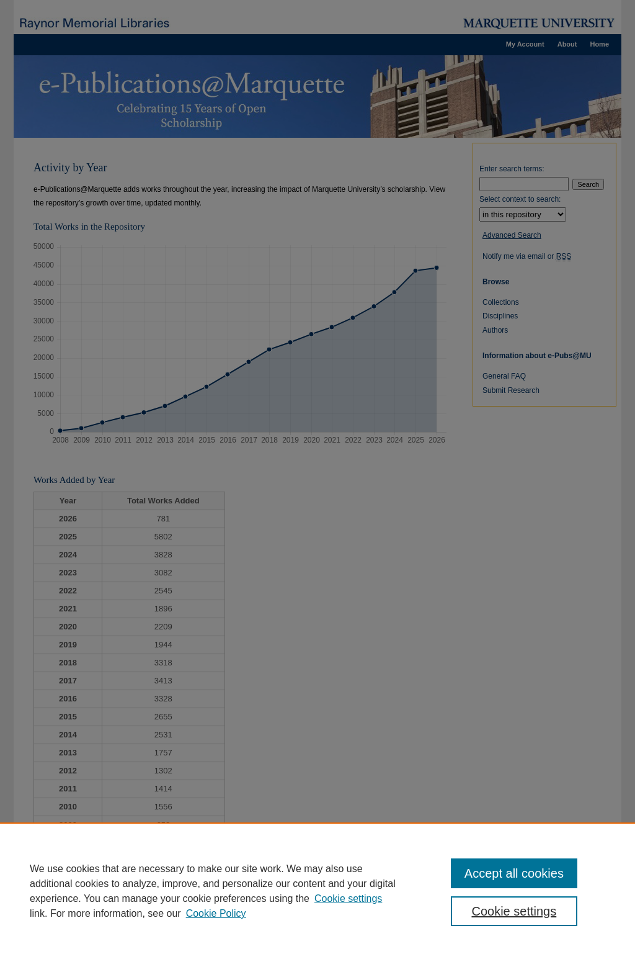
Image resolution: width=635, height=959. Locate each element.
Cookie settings (348, 898)
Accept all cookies (514, 873)
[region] (317, 890)
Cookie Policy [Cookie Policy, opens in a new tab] (216, 913)
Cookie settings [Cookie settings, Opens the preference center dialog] (513, 911)
